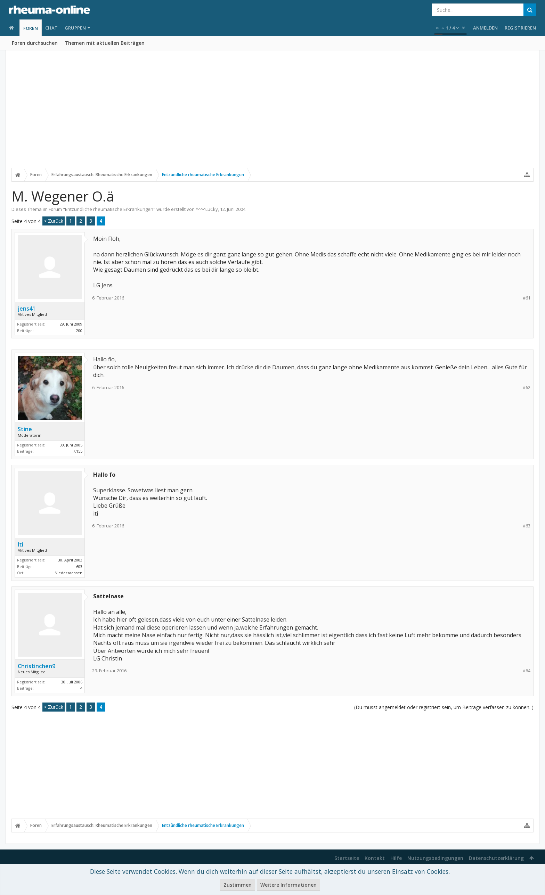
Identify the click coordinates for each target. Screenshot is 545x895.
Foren (30, 28)
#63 (526, 526)
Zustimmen (237, 884)
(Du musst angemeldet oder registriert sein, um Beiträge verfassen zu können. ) (444, 707)
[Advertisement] (272, 113)
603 (79, 566)
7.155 (77, 451)
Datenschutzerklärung (496, 858)
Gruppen (75, 28)
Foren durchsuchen (35, 43)
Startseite (346, 858)
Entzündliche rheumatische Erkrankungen (109, 209)
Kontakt (375, 858)
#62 (526, 388)
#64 (526, 671)
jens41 (26, 308)
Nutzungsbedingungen (435, 858)
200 (79, 330)
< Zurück (53, 220)
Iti (20, 544)
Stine (25, 429)
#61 (526, 298)
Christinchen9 (36, 666)
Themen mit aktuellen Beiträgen (105, 43)
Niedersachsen (68, 572)
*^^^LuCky (207, 209)
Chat (51, 28)
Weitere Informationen (288, 884)
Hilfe (396, 858)
